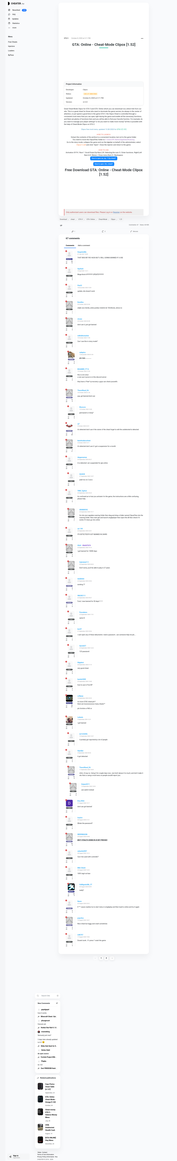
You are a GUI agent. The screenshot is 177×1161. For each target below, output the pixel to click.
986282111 (81, 595)
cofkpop (80, 696)
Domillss (80, 302)
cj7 (78, 424)
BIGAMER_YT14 (83, 369)
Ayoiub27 (82, 646)
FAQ (11, 14)
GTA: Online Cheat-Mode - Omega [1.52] (50, 1099)
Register (116, 212)
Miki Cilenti (81, 868)
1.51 (120, 219)
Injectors (11, 46)
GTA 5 (66, 38)
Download (63, 219)
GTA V (80, 219)
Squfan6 (80, 269)
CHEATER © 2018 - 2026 (45, 1159)
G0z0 (79, 545)
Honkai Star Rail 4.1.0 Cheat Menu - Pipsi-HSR (56, 1027)
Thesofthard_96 (83, 390)
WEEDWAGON (82, 834)
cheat (73, 219)
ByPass (11, 55)
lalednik (82, 474)
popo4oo (80, 918)
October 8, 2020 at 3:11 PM (80, 38)
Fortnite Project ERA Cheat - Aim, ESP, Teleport (56, 1057)
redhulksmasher (83, 336)
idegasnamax (82, 457)
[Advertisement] (103, 20)
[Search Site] (50, 995)
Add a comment (84, 245)
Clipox (113, 219)
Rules (39, 1152)
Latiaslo (80, 717)
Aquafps (80, 751)
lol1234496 (83, 734)
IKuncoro (82, 407)
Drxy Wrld (80, 801)
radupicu (82, 352)
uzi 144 (80, 529)
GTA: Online (91, 219)
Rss (56, 1157)
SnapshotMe (81, 252)
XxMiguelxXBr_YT (85, 884)
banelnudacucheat (84, 440)
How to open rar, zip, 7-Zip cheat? (104, 158)
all (57, 1003)
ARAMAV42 (83, 510)
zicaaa (79, 319)
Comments (70, 245)
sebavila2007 (82, 851)
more (12, 28)
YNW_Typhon (82, 491)
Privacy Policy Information (45, 1157)
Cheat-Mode (103, 219)
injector (109, 142)
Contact (44, 1152)
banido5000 (81, 679)
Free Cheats (12, 42)
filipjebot (80, 662)
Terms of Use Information (45, 1154)
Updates (13, 19)
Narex (79, 901)
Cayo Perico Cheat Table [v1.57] (50, 1086)
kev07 (79, 629)
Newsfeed (17, 10)
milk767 (80, 935)
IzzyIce (79, 818)
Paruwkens (83, 612)
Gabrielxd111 (84, 562)
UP (61, 226)
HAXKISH (80, 579)
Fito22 (79, 285)
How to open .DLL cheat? (104, 164)
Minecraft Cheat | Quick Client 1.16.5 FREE (54, 1016)
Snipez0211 (85, 784)
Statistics (14, 23)
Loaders (11, 51)
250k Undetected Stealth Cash (50, 1127)
